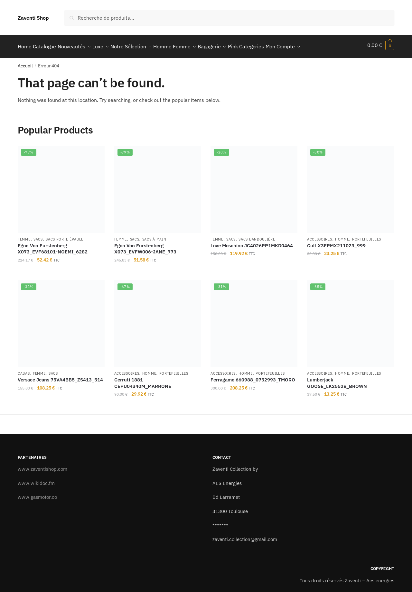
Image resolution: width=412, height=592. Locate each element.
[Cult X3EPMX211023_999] (350, 186)
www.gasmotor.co (37, 494)
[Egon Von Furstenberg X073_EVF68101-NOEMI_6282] (61, 186)
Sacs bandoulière (257, 236)
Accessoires (319, 236)
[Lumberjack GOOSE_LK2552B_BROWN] (350, 320)
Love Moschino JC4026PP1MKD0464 (252, 242)
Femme (24, 236)
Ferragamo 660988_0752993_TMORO (253, 377)
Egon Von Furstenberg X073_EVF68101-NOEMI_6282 (53, 245)
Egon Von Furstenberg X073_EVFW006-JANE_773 (145, 245)
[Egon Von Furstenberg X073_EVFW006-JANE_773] (157, 186)
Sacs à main (154, 236)
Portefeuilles (366, 236)
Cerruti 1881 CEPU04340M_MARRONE (142, 380)
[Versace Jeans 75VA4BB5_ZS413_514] (61, 320)
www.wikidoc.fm (36, 480)
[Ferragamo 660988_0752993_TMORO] (254, 320)
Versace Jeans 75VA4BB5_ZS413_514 (60, 377)
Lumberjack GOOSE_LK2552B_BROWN (337, 380)
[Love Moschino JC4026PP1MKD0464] (254, 186)
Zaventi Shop (33, 18)
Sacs (38, 236)
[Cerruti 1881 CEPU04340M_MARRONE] (157, 320)
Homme (342, 236)
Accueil (25, 63)
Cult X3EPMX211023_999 (336, 242)
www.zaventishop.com (42, 466)
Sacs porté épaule (64, 236)
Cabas (24, 370)
